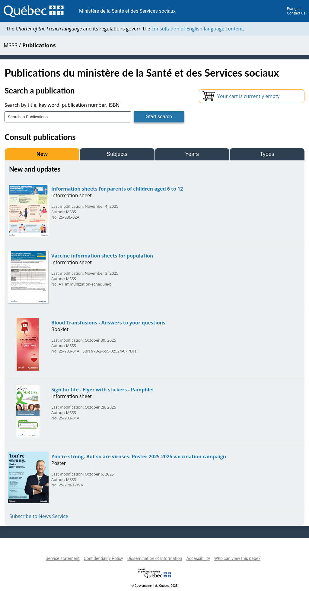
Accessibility (198, 558)
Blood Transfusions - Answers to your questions (108, 322)
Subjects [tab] (117, 154)
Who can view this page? (237, 558)
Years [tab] (192, 154)
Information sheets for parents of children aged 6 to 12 (117, 188)
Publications (39, 45)
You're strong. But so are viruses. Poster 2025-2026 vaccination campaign (138, 456)
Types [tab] (267, 154)
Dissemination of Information (154, 558)
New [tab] (42, 154)
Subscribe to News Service (38, 516)
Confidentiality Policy (103, 558)
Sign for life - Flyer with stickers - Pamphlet (102, 389)
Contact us (296, 13)
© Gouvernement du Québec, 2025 (154, 585)
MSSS (11, 45)
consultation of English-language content (197, 28)
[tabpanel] (154, 342)
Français (294, 8)
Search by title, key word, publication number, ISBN (62, 105)
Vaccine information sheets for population (102, 255)
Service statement (62, 558)
